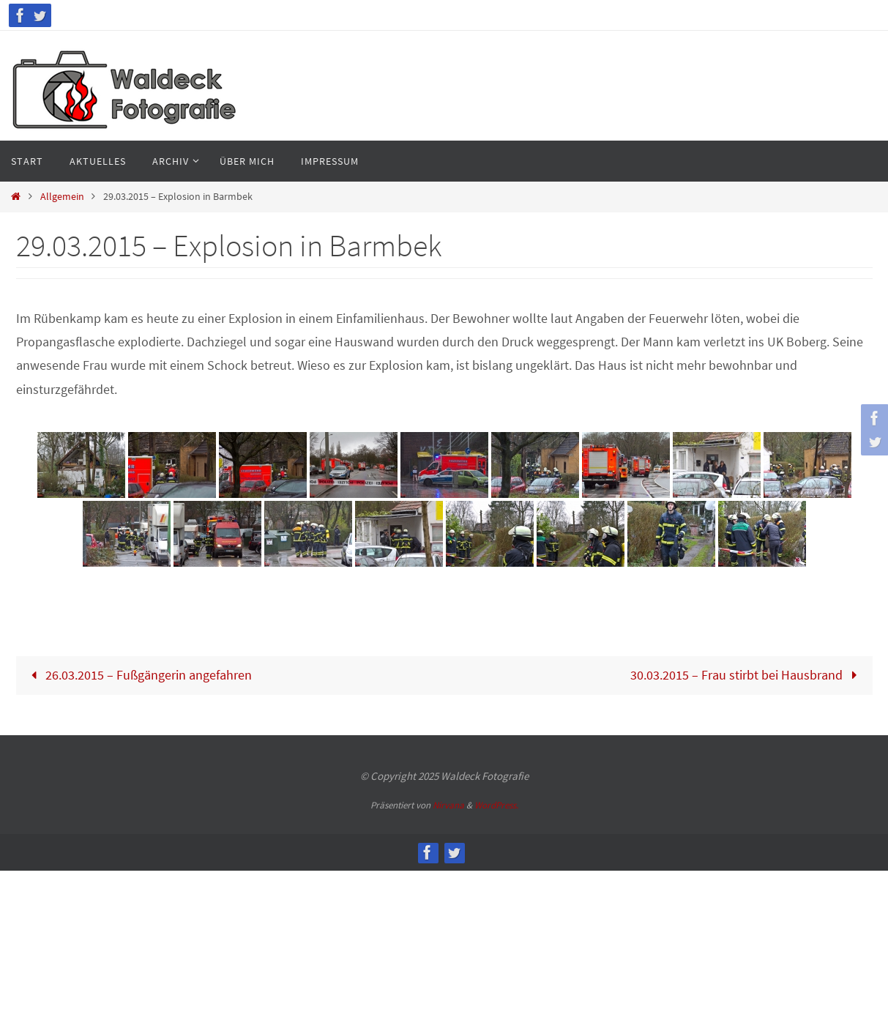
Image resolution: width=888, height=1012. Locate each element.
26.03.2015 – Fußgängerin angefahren (138, 674)
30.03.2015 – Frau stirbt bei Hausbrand (747, 674)
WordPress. (496, 805)
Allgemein (62, 196)
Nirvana (448, 805)
